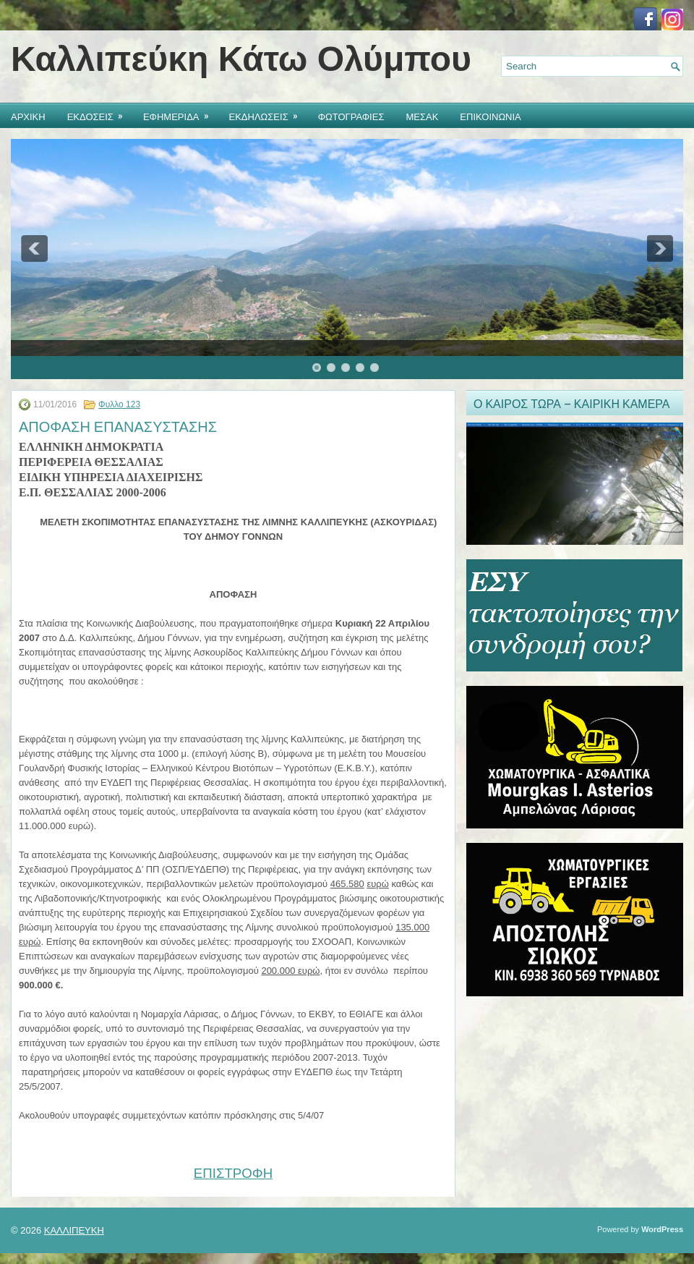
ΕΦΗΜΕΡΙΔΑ (180, 113)
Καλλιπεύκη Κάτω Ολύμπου (241, 59)
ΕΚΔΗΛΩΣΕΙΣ (268, 113)
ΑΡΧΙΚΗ (28, 116)
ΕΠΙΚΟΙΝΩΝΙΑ (490, 116)
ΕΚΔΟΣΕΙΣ (99, 113)
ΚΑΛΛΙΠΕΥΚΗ (74, 1230)
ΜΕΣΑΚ (422, 116)
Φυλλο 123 (119, 404)
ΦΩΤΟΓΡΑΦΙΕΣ (351, 116)
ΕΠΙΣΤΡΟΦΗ (233, 1173)
